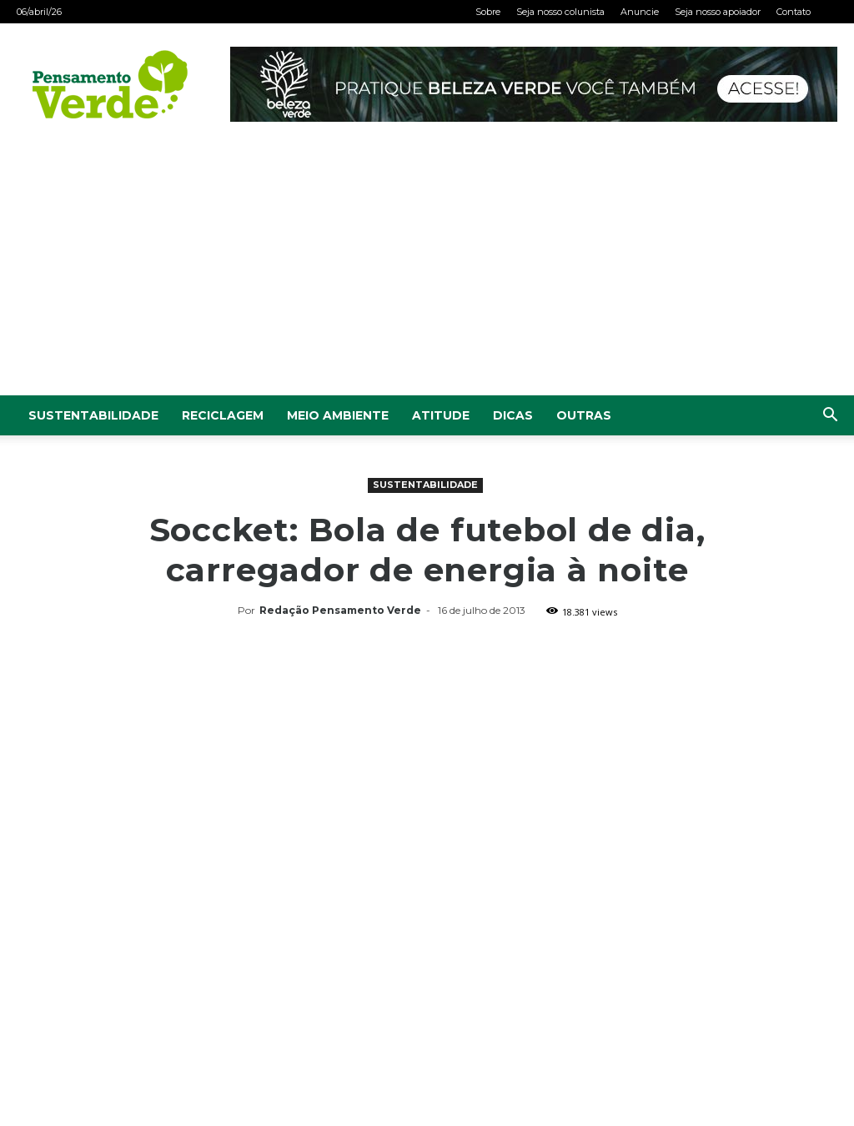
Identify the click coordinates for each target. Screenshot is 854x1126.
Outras (583, 415)
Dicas (513, 415)
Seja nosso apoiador (718, 12)
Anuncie (639, 12)
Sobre (487, 12)
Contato (793, 12)
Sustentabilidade (93, 415)
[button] (830, 417)
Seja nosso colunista (560, 12)
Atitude (441, 415)
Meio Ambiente (338, 415)
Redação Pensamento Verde (340, 610)
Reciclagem (223, 415)
